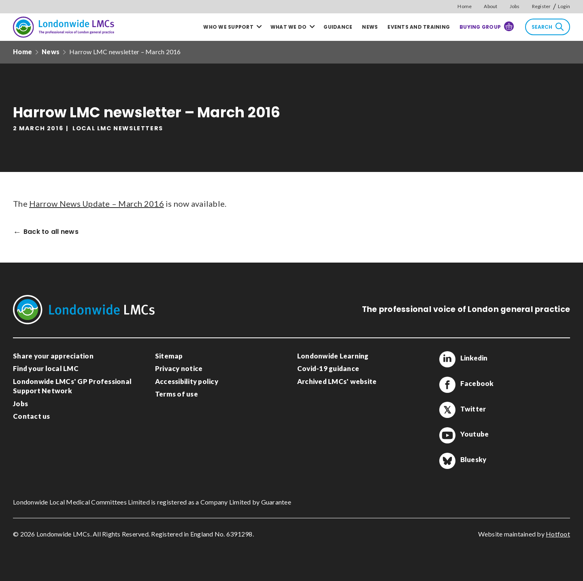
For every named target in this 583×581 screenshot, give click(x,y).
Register (541, 6)
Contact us (31, 416)
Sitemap (169, 356)
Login (564, 6)
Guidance (337, 26)
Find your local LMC (46, 368)
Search (548, 27)
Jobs (515, 6)
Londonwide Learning (333, 356)
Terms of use (176, 394)
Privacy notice (179, 368)
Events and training (418, 26)
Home (464, 6)
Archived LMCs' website (337, 381)
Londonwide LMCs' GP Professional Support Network (72, 386)
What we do (288, 26)
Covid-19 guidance (328, 368)
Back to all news (51, 232)
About (490, 6)
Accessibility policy (186, 381)
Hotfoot (558, 534)
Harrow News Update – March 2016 (96, 203)
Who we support (228, 26)
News (370, 26)
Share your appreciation (53, 356)
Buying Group (487, 26)
